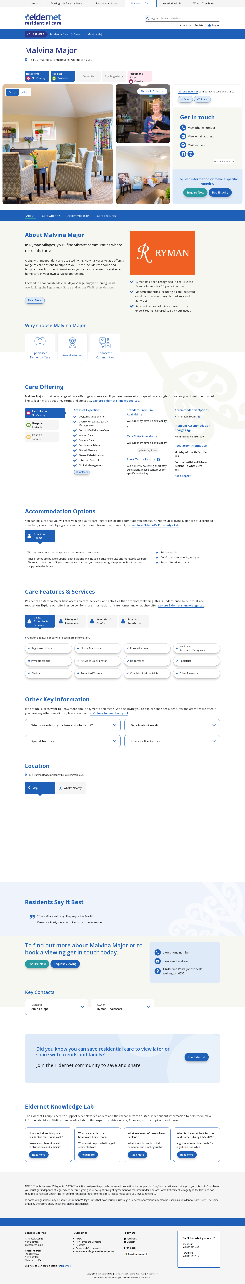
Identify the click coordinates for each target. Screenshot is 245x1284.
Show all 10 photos (152, 91)
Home (34, 3)
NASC (79, 1238)
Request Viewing (65, 964)
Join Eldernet (196, 1057)
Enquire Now (195, 192)
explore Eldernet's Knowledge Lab (116, 400)
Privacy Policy (152, 1274)
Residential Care (140, 3)
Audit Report (183, 476)
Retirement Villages (107, 3)
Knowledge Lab (172, 3)
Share (202, 99)
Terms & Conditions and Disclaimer (130, 1274)
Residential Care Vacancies (89, 1248)
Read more (38, 1154)
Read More (34, 300)
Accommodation (79, 216)
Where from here (203, 3)
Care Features (106, 216)
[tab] (45, 413)
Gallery (12, 92)
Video (25, 92)
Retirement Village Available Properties (95, 1251)
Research (80, 1244)
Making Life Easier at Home (67, 3)
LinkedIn (129, 1241)
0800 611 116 (191, 1255)
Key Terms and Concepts (88, 1241)
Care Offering (51, 216)
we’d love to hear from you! (109, 713)
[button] (48, 648)
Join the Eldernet (188, 91)
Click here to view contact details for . (48, 1265)
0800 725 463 (191, 1247)
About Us (185, 25)
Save (185, 99)
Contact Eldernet (35, 1232)
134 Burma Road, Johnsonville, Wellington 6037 (58, 60)
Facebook (130, 1238)
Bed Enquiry (220, 192)
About (30, 216)
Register (200, 25)
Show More (82, 471)
